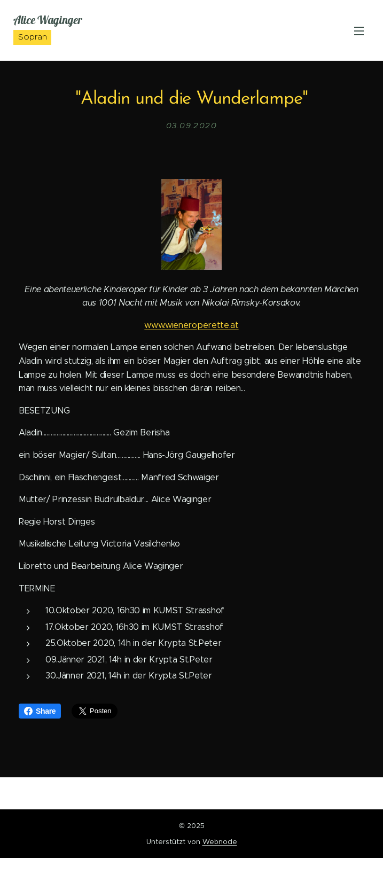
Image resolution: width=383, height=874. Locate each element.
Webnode (219, 841)
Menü (359, 31)
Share (40, 711)
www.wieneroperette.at (191, 324)
